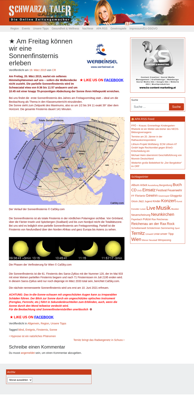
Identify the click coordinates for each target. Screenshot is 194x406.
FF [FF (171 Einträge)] (132, 195)
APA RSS (101, 28)
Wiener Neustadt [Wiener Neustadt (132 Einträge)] (149, 240)
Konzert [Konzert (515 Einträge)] (168, 200)
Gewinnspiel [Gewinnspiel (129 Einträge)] (163, 196)
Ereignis (30, 329)
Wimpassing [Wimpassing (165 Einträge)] (164, 240)
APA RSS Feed (144, 119)
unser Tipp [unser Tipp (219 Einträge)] (167, 233)
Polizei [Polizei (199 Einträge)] (147, 219)
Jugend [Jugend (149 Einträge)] (148, 201)
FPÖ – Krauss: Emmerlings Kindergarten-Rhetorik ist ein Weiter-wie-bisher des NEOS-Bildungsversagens (155, 129)
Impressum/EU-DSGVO (143, 28)
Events (26, 28)
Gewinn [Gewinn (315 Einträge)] (152, 195)
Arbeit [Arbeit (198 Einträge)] (143, 185)
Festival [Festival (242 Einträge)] (161, 190)
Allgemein (33, 323)
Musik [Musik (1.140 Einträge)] (163, 208)
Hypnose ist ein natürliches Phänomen (32, 336)
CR (54, 70)
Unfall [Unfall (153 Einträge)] (157, 234)
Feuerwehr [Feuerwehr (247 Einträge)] (174, 190)
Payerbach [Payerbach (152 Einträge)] (136, 219)
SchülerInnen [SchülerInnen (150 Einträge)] (153, 228)
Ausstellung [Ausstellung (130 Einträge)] (153, 185)
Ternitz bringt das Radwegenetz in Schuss (98, 339)
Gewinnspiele (118, 28)
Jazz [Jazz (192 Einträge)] (141, 201)
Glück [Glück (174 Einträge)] (134, 201)
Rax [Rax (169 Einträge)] (154, 219)
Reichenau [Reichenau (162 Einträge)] (162, 219)
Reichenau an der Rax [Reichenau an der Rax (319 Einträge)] (148, 224)
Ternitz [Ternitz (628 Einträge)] (138, 233)
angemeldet (28, 352)
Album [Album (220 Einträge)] (135, 185)
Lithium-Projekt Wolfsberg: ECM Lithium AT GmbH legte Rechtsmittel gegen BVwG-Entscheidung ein (154, 147)
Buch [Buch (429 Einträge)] (177, 184)
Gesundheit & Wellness (65, 28)
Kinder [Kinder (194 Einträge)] (156, 201)
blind (21, 329)
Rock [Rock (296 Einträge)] (170, 224)
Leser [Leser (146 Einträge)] (143, 209)
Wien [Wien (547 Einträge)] (136, 239)
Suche (134, 100)
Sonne (53, 329)
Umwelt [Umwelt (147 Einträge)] (149, 234)
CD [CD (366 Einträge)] (134, 190)
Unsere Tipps (40, 28)
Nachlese (87, 28)
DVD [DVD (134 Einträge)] (139, 190)
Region (14, 28)
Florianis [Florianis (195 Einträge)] (140, 195)
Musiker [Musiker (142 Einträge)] (175, 209)
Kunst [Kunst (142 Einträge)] (179, 201)
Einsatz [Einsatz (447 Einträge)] (149, 190)
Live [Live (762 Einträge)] (150, 208)
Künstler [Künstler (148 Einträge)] (135, 209)
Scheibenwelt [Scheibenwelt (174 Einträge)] (138, 228)
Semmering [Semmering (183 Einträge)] (167, 228)
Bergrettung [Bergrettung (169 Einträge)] (165, 185)
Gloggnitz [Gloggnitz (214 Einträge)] (176, 195)
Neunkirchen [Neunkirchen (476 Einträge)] (162, 214)
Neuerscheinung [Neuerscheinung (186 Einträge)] (140, 214)
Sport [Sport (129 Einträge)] (177, 228)
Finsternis (42, 329)
